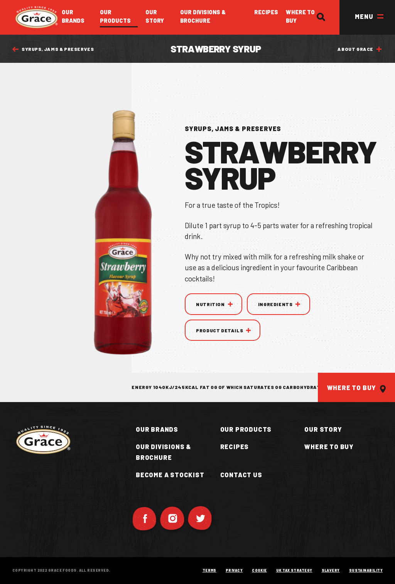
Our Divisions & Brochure (203, 16)
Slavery (331, 570)
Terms (209, 570)
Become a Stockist (170, 474)
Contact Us (241, 474)
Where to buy (329, 446)
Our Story (154, 16)
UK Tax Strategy (294, 570)
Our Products (115, 16)
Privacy (234, 570)
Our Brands (73, 16)
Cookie (259, 570)
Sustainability (366, 570)
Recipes (266, 11)
